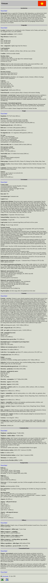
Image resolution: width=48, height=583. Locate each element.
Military (24, 520)
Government (24, 179)
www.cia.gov (5, 576)
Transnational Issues (24, 548)
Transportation (24, 462)
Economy (24, 293)
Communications (24, 428)
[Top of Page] (4, 10)
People (24, 111)
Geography (24, 25)
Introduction (24, 8)
